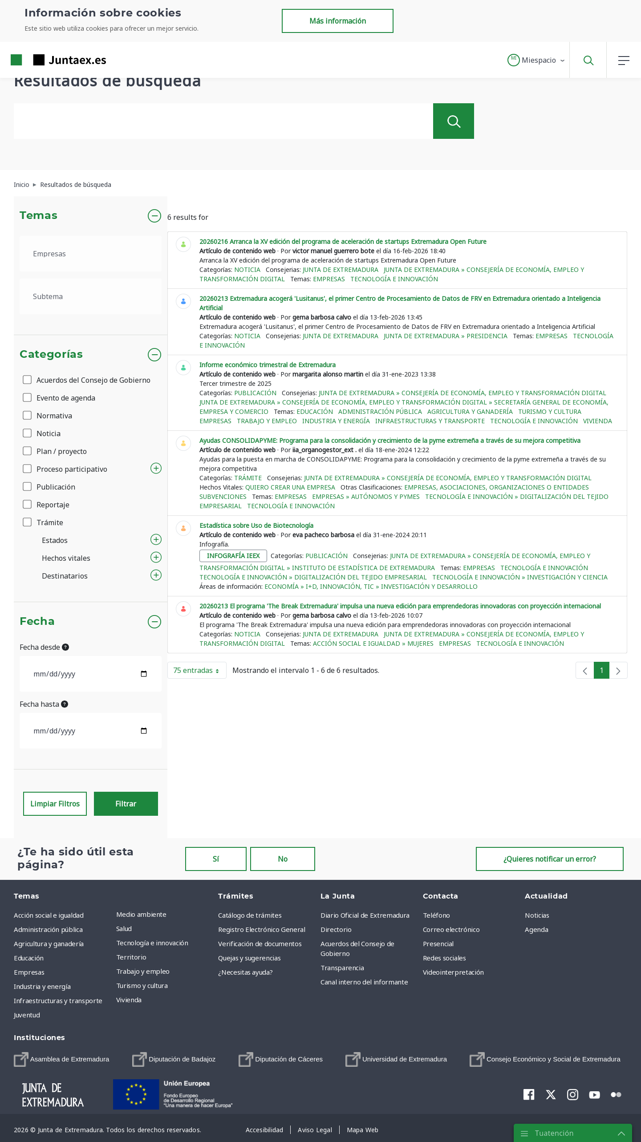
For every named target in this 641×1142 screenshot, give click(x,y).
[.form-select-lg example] (91, 253)
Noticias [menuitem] (537, 915)
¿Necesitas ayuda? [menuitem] (245, 972)
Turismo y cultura (549, 411)
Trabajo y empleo (267, 421)
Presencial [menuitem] (438, 943)
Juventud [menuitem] (27, 1014)
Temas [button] (38, 216)
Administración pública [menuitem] (48, 929)
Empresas (329, 279)
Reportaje (46, 505)
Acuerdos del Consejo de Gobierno (87, 380)
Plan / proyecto (55, 451)
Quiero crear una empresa (290, 487)
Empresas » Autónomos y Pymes (366, 496)
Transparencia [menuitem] (342, 967)
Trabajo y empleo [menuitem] (143, 971)
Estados (55, 540)
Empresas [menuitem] (29, 972)
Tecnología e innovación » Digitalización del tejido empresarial (313, 577)
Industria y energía (336, 421)
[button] (536, 60)
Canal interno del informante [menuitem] (364, 981)
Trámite (43, 522)
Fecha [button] (37, 621)
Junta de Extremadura (340, 269)
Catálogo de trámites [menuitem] (249, 915)
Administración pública (380, 411)
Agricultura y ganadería (470, 411)
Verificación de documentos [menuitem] (259, 943)
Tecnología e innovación (394, 279)
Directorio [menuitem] (336, 929)
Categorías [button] (51, 354)
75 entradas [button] (200, 672)
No (283, 859)
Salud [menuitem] (124, 928)
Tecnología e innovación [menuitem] (152, 942)
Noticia (42, 433)
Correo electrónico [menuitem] (451, 929)
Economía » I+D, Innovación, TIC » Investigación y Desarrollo (371, 586)
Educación (314, 411)
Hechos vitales (66, 558)
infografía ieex (233, 555)
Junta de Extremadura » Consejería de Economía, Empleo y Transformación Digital (462, 393)
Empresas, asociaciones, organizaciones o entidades (496, 487)
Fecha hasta (44, 704)
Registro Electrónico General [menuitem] (261, 929)
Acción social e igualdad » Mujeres (373, 643)
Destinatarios (65, 576)
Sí (216, 859)
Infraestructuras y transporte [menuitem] (58, 1000)
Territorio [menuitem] (131, 956)
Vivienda (597, 421)
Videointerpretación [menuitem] (453, 972)
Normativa (48, 416)
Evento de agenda (59, 398)
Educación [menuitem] (29, 957)
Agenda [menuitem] (536, 929)
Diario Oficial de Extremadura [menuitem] (365, 915)
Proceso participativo (65, 469)
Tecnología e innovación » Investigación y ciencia (520, 577)
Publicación (49, 487)
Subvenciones (223, 496)
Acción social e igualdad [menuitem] (49, 915)
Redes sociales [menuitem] (444, 957)
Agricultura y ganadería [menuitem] (49, 943)
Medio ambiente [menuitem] (141, 914)
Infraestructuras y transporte (430, 421)
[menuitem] (61, 1059)
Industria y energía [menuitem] (42, 986)
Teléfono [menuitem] (436, 915)
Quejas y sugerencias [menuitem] (249, 957)
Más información (337, 21)
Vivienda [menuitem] (129, 999)
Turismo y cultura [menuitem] (142, 985)
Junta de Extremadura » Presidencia (445, 336)
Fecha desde (44, 647)
